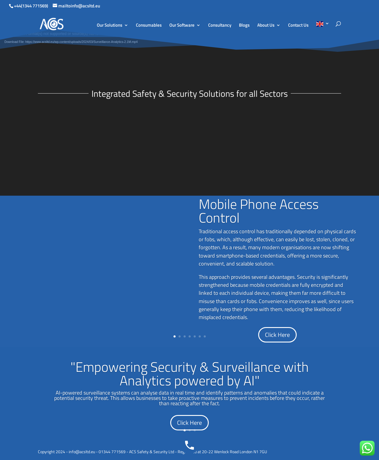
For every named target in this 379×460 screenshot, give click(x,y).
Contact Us (298, 25)
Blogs (244, 25)
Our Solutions (109, 25)
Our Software (182, 25)
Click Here (277, 334)
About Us (265, 25)
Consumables (149, 25)
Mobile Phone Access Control (259, 211)
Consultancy (219, 25)
